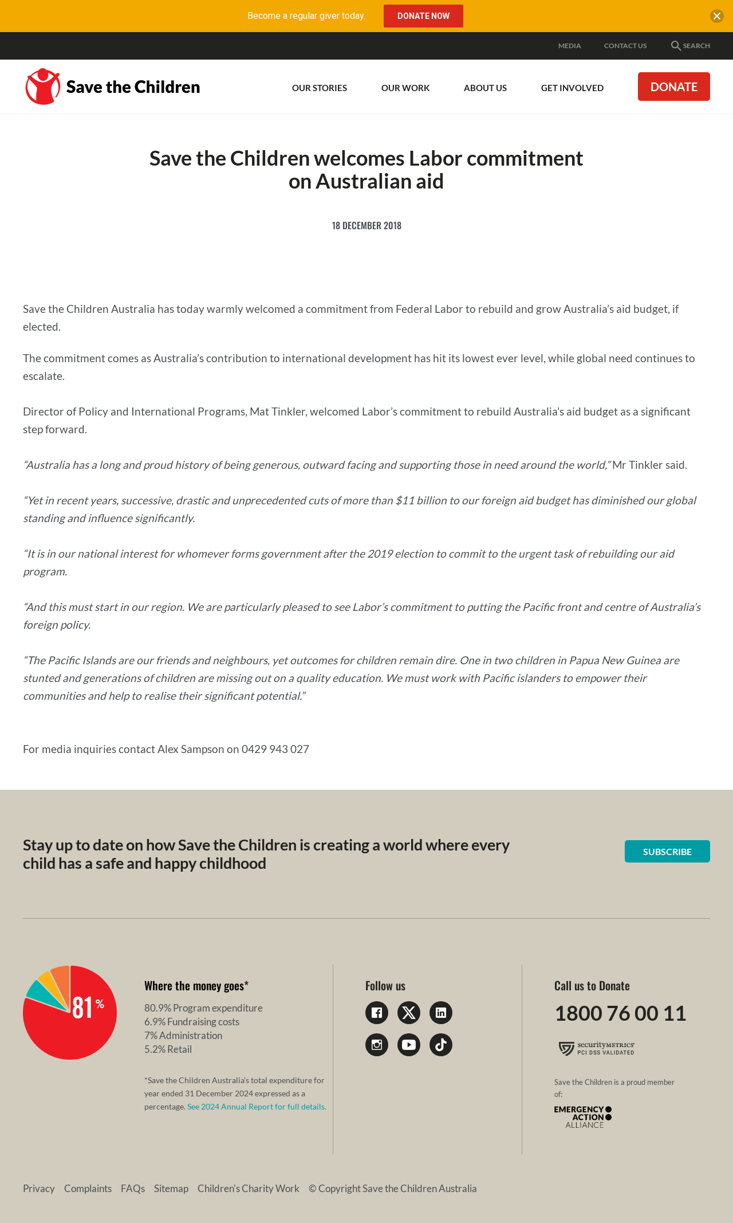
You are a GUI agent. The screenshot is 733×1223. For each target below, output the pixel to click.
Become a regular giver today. (306, 15)
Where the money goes (194, 985)
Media (569, 45)
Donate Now (423, 16)
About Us (485, 88)
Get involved (572, 88)
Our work (405, 88)
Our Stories (319, 88)
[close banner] (717, 18)
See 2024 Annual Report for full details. (256, 1106)
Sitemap (171, 1188)
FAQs (133, 1188)
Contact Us (625, 45)
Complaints (88, 1188)
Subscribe (667, 851)
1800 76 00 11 (620, 1012)
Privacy (39, 1188)
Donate (674, 86)
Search (689, 46)
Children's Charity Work (248, 1188)
